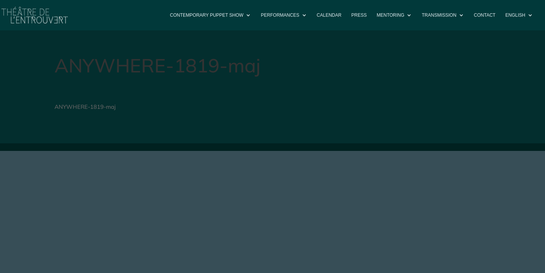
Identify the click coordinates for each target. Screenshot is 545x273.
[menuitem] (519, 21)
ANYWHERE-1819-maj (85, 106)
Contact (484, 15)
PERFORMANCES (280, 15)
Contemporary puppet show (206, 15)
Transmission (439, 15)
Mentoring (390, 15)
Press (359, 15)
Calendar (329, 15)
